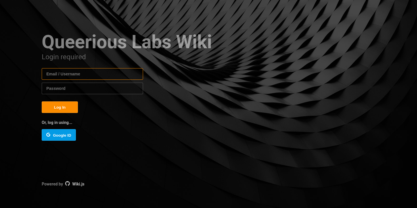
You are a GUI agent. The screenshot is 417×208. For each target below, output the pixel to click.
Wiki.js (78, 184)
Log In (60, 107)
